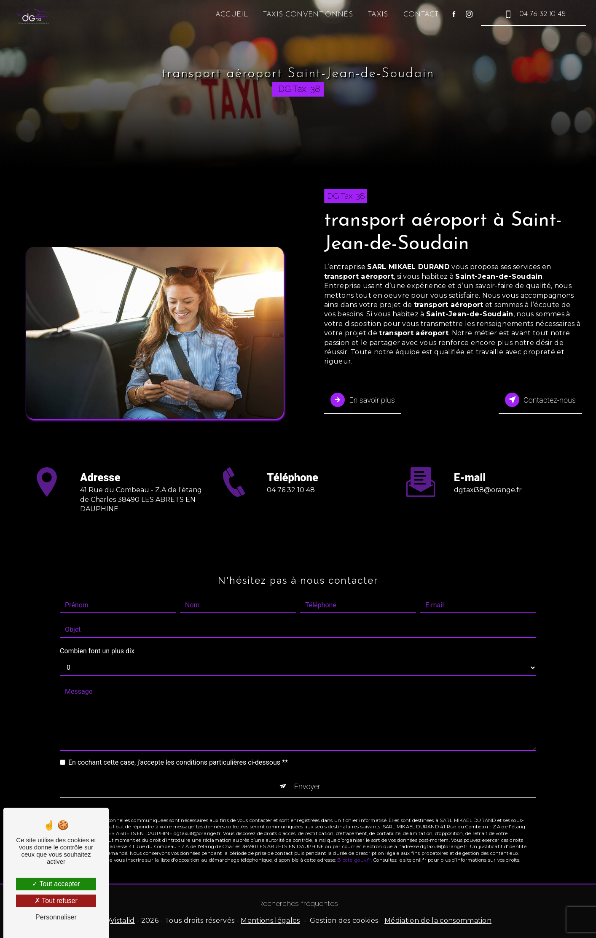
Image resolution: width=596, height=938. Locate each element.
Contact (420, 14)
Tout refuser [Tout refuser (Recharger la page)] (56, 900)
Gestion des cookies (344, 920)
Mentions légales (270, 920)
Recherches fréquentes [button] (298, 902)
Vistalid (122, 920)
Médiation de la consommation (437, 920)
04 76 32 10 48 (532, 14)
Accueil (230, 14)
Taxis (377, 14)
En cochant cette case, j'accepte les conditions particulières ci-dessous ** (178, 750)
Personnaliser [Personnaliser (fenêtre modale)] (56, 917)
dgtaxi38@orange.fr (488, 478)
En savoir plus (363, 399)
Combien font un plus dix (97, 639)
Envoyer (307, 774)
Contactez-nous (539, 399)
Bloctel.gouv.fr (354, 848)
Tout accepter (56, 883)
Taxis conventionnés (307, 14)
